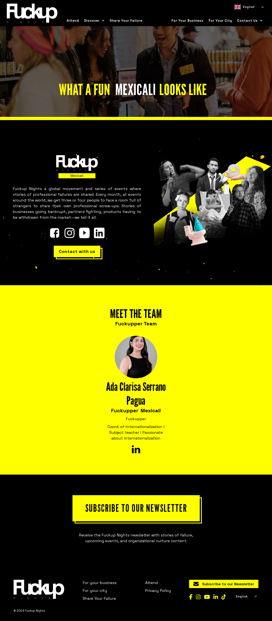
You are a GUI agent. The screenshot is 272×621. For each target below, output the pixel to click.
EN (236, 14)
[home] (32, 13)
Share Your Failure (126, 20)
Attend (73, 20)
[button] (94, 20)
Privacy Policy (158, 590)
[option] (243, 13)
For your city (95, 590)
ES (243, 14)
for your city (220, 20)
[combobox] (248, 7)
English (244, 7)
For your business (187, 20)
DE (251, 14)
